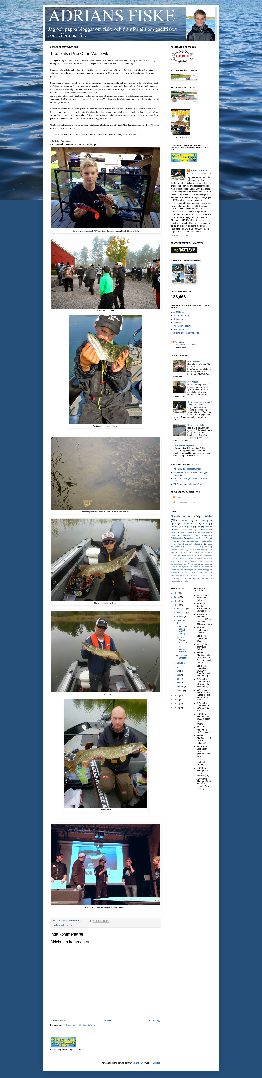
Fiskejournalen (177, 538)
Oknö (173, 567)
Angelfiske (185, 535)
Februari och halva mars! (185, 345)
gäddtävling (204, 532)
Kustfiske (190, 558)
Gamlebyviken (181, 516)
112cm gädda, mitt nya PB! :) (182, 649)
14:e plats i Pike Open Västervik (182, 640)
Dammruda (193, 552)
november (181, 612)
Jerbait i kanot (178, 558)
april (179, 679)
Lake (182, 532)
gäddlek (177, 544)
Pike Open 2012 (195, 567)
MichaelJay (138, 1063)
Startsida (107, 1020)
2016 (176, 597)
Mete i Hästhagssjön (184, 445)
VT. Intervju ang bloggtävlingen (187, 469)
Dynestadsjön (201, 535)
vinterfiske (204, 578)
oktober (180, 616)
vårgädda (174, 581)
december (181, 608)
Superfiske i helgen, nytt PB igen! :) (181, 630)
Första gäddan (188, 555)
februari (180, 687)
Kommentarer (180, 502)
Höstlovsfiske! (193, 361)
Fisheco (177, 322)
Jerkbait (208, 526)
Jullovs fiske (192, 382)
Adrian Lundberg (198, 170)
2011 (176, 703)
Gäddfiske (189, 523)
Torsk (205, 524)
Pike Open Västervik (182, 326)
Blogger (156, 1063)
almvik (194, 572)
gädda (207, 516)
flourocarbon (204, 572)
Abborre (174, 526)
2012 (207, 547)
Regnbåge (191, 532)
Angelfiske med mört (196, 550)
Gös (198, 526)
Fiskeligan (179, 342)
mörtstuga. (205, 575)
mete (173, 535)
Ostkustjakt (182, 567)
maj (178, 675)
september (181, 620)
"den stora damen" (194, 547)
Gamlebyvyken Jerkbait (195, 538)
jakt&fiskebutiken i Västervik (186, 333)
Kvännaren (200, 558)
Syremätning (175, 572)
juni (178, 671)
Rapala (206, 567)
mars (179, 683)
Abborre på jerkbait (178, 550)
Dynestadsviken (206, 552)
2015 (176, 601)
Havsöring (178, 530)
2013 (176, 695)
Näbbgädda (204, 564)
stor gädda (187, 526)
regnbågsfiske (190, 578)
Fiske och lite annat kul (182, 656)
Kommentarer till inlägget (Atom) (80, 1025)
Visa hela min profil (179, 235)
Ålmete (183, 581)
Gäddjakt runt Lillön (196, 425)
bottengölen (207, 541)
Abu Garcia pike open (68, 925)
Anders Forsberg (181, 315)
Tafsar (186, 572)
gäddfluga (193, 575)
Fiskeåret (176, 555)
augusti (180, 663)
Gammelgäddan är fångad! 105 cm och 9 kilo (199, 403)
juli (178, 667)
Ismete (173, 532)
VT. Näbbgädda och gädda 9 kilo (188, 484)
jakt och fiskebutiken (194, 544)
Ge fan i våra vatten (204, 555)
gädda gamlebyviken (178, 575)
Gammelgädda (203, 530)
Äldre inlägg (154, 1020)
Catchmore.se (179, 319)
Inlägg (177, 497)
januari (180, 691)
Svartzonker (178, 329)
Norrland (194, 564)
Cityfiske (182, 552)
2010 (176, 708)
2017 (176, 593)
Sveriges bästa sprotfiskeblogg (197, 570)
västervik (183, 520)
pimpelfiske (175, 578)
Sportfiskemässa (177, 570)
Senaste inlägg (58, 1020)
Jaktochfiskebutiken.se (189, 541)
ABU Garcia (178, 312)
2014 (176, 605)
